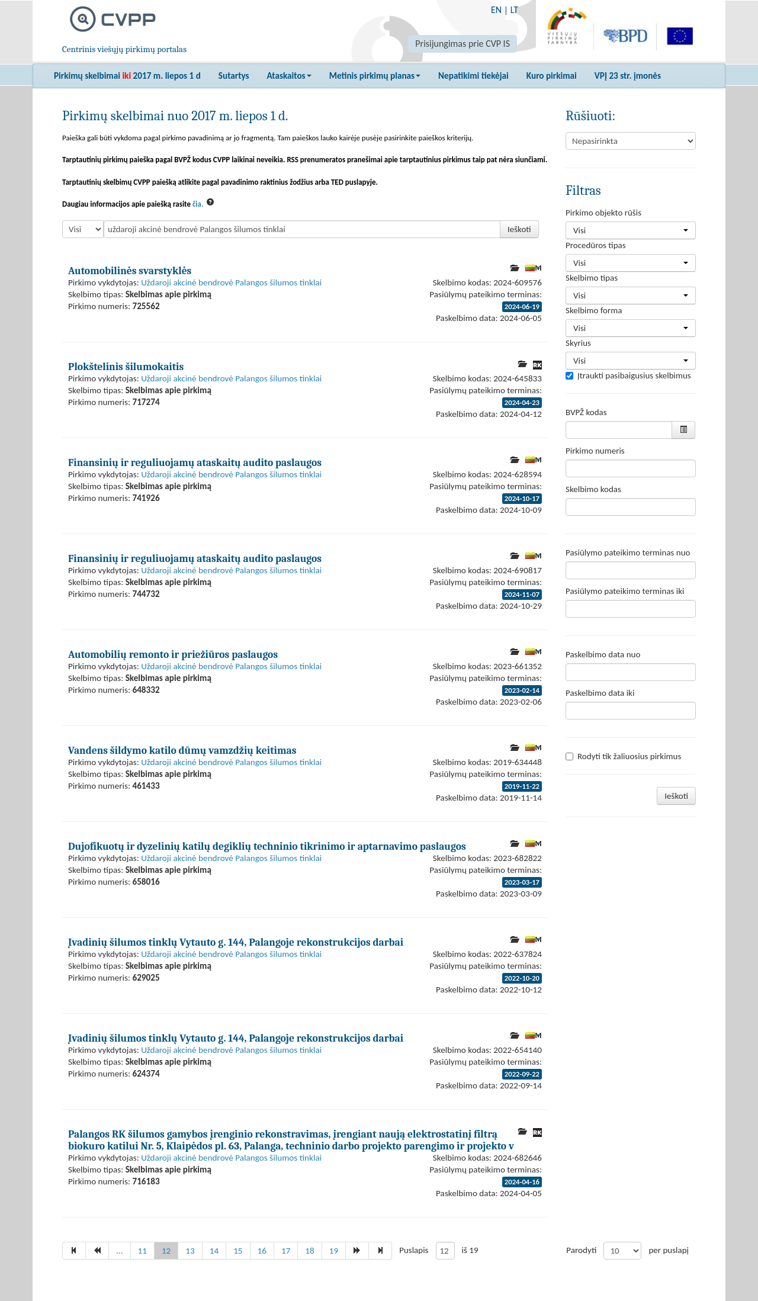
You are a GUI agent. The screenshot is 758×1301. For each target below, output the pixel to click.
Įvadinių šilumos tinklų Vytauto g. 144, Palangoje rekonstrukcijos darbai (235, 942)
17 (285, 1250)
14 (214, 1250)
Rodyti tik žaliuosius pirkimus (623, 756)
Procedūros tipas (596, 245)
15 (237, 1250)
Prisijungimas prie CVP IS (462, 43)
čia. (198, 204)
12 (166, 1250)
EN (496, 9)
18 (309, 1250)
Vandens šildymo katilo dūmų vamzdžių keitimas (182, 750)
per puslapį (668, 1250)
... (119, 1250)
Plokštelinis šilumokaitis (126, 366)
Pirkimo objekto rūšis (603, 212)
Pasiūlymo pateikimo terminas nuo (628, 552)
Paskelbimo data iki (600, 693)
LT (514, 9)
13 (189, 1250)
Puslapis (413, 1250)
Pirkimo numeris (595, 450)
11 (142, 1250)
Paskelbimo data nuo (603, 654)
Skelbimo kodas (593, 489)
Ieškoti (519, 229)
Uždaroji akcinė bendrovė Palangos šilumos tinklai (231, 282)
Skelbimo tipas (592, 277)
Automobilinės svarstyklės (129, 271)
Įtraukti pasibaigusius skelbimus (628, 375)
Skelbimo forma (594, 310)
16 (262, 1250)
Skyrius (578, 343)
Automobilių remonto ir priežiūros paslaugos (173, 654)
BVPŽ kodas (586, 412)
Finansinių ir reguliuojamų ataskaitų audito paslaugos (195, 462)
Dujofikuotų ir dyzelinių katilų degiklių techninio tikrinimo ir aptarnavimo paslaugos (267, 846)
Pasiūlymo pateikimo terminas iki (625, 591)
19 (333, 1250)
